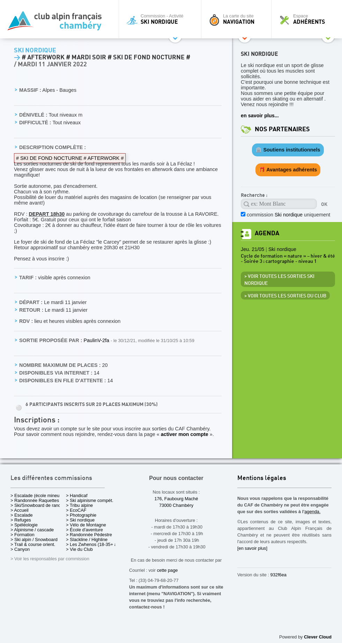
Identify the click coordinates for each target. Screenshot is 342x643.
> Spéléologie (24, 524)
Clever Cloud (318, 637)
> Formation (22, 534)
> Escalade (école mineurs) (37, 495)
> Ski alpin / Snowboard (34, 539)
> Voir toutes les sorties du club (285, 296)
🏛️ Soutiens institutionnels (287, 150)
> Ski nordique (80, 520)
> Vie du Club (79, 549)
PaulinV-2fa (97, 340)
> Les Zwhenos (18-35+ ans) (94, 544)
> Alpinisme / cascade (32, 529)
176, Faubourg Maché (176, 498)
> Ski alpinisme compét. (89, 500)
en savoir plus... (260, 115)
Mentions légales (261, 478)
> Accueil (19, 510)
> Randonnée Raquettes (34, 500)
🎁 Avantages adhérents (288, 169)
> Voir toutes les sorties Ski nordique (279, 280)
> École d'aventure (84, 529)
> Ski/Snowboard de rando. (37, 505)
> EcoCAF (76, 510)
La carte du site (238, 19)
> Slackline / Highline (86, 539)
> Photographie (81, 515)
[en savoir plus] (252, 548)
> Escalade (21, 515)
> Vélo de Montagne (86, 524)
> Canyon (20, 549)
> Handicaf (77, 495)
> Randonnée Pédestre (89, 534)
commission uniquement (288, 214)
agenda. (312, 511)
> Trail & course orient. (32, 544)
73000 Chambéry (176, 505)
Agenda (267, 233)
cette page (167, 570)
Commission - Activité (162, 19)
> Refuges (20, 520)
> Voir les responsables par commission (49, 558)
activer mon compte (184, 434)
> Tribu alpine (79, 505)
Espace (308, 19)
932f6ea (278, 574)
